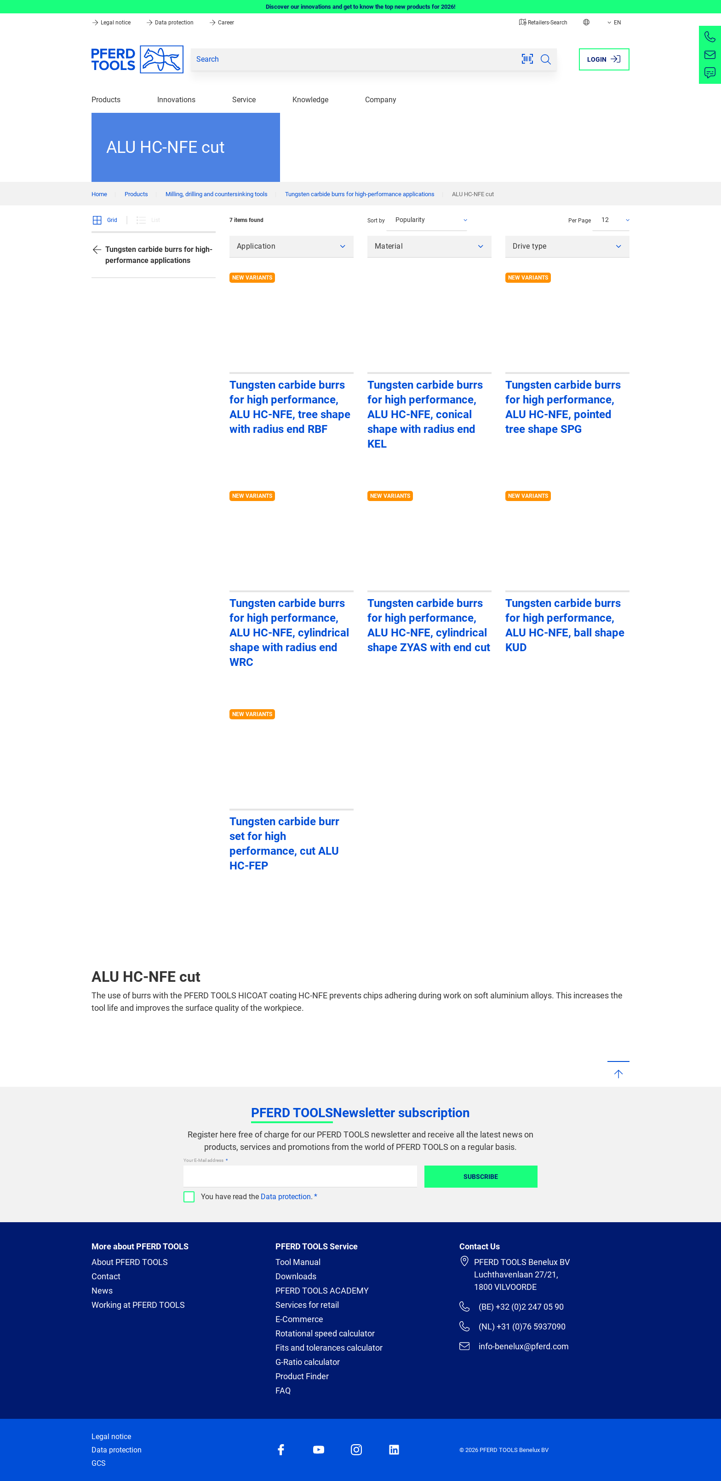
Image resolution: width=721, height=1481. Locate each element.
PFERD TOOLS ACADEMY (322, 1290)
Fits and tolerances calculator (329, 1348)
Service (244, 99)
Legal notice (112, 22)
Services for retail (307, 1305)
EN (613, 22)
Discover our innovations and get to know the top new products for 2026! (361, 6)
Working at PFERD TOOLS (138, 1305)
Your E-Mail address (203, 1160)
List (148, 220)
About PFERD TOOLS (130, 1262)
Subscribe (481, 1176)
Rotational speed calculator (325, 1333)
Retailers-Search (543, 22)
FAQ (283, 1390)
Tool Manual (297, 1262)
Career (221, 22)
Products (106, 99)
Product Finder (302, 1376)
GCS (99, 1463)
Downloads (295, 1276)
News (102, 1290)
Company (380, 99)
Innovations (176, 99)
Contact (106, 1276)
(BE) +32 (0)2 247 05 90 (511, 1306)
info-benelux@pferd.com (514, 1346)
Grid (104, 220)
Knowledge (310, 99)
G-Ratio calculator (307, 1362)
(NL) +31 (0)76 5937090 (512, 1326)
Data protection (170, 22)
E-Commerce (299, 1319)
